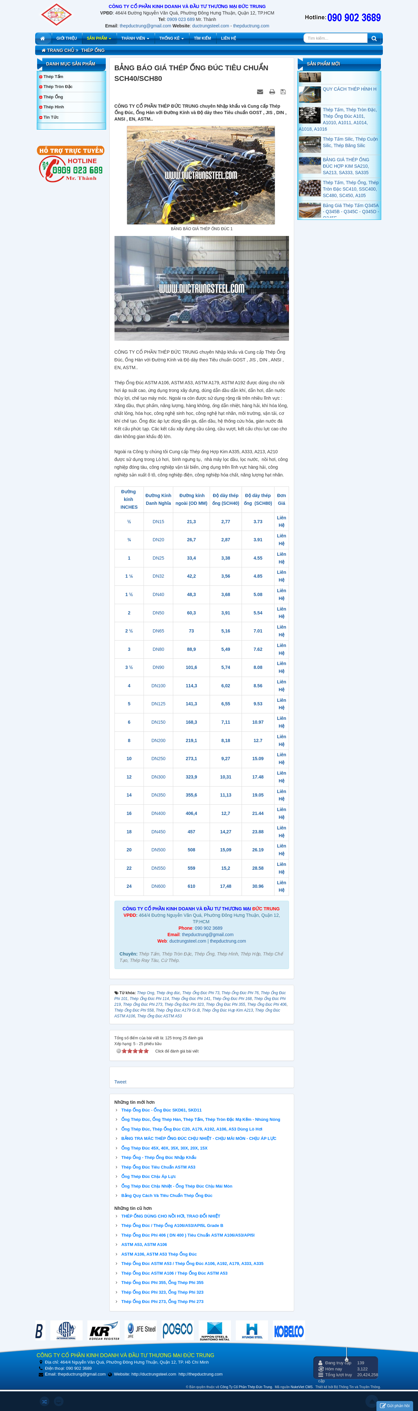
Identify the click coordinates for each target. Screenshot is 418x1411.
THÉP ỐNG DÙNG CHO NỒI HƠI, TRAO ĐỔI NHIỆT (170, 1216)
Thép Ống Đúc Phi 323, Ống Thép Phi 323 (162, 1292)
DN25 (158, 558)
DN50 (158, 612)
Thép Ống (53, 96)
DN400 (158, 813)
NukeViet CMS (302, 1387)
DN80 (158, 649)
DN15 (158, 521)
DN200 (158, 740)
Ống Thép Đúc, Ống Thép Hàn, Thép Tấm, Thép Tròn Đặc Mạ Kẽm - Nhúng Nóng (200, 1119)
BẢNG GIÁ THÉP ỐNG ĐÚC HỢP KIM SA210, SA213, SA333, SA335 (346, 176)
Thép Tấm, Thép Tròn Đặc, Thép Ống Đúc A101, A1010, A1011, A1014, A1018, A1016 (338, 129)
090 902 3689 (209, 928)
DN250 (158, 758)
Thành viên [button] (135, 40)
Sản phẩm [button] (99, 40)
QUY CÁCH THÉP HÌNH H (349, 99)
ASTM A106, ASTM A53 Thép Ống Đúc (159, 1254)
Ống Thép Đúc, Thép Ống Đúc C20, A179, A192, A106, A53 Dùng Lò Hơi (191, 1129)
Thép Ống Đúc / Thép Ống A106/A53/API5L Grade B (172, 1225)
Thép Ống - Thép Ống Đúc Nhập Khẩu (158, 1157)
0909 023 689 (181, 19)
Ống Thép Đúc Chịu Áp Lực (148, 1176)
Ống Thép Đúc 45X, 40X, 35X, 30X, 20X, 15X (164, 1148)
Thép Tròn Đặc (58, 86)
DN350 (158, 795)
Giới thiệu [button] (66, 38)
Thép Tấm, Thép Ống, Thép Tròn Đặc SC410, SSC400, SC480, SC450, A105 (351, 199)
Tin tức (51, 117)
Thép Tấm (53, 76)
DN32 (158, 576)
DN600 (158, 886)
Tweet (120, 1081)
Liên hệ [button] (228, 38)
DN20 (158, 539)
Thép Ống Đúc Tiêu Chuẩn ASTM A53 (158, 1167)
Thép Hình (54, 106)
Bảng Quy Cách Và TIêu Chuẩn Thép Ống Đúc (167, 1195)
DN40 (158, 594)
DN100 (158, 685)
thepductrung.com (251, 25)
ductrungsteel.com (210, 25)
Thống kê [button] (171, 40)
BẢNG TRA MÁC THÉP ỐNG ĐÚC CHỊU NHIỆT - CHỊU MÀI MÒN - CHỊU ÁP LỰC (198, 1138)
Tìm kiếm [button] (202, 38)
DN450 (158, 831)
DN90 (158, 667)
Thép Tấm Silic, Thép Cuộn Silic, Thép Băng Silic (350, 152)
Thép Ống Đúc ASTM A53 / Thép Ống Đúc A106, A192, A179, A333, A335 (192, 1263)
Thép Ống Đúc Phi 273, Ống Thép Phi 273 (162, 1301)
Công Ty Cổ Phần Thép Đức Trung (246, 1387)
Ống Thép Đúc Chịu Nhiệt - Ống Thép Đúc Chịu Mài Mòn (176, 1186)
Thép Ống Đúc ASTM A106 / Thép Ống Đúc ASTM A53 (174, 1273)
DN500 (158, 849)
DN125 (158, 703)
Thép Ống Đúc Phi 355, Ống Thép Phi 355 (162, 1282)
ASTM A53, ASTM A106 (144, 1244)
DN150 (158, 722)
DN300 (158, 776)
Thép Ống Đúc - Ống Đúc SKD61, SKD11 (161, 1110)
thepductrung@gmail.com (145, 25)
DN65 (158, 630)
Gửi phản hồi (395, 1406)
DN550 (158, 868)
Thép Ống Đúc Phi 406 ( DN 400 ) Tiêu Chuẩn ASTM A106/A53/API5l (187, 1235)
